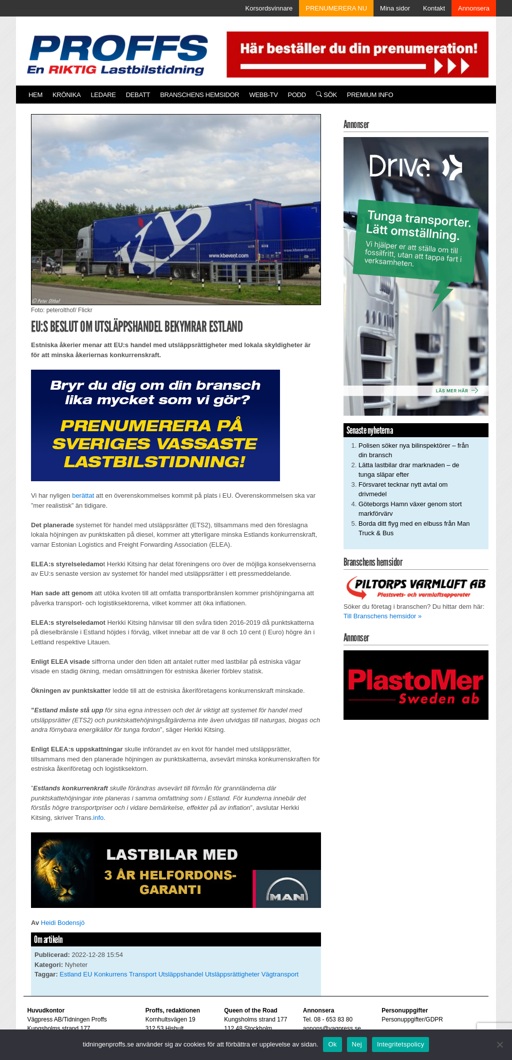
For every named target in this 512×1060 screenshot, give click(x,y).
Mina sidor (395, 8)
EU (87, 974)
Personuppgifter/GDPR (412, 1019)
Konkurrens (110, 974)
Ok (332, 1044)
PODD (297, 95)
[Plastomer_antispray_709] (416, 684)
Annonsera (474, 8)
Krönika (66, 95)
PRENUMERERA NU (336, 8)
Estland (70, 974)
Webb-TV (263, 95)
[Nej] (499, 1044)
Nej (357, 1044)
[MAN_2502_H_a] (176, 869)
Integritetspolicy (400, 1044)
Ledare (103, 95)
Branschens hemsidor (199, 95)
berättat (83, 495)
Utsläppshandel (181, 974)
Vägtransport (280, 974)
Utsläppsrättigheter (232, 974)
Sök (326, 95)
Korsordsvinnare (269, 8)
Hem (35, 95)
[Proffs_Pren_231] (155, 425)
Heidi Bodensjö (62, 922)
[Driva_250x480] (416, 276)
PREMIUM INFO (370, 95)
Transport (142, 974)
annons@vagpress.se (332, 1028)
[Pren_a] (355, 54)
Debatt (138, 95)
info (98, 817)
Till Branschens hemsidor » (383, 616)
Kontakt (434, 8)
